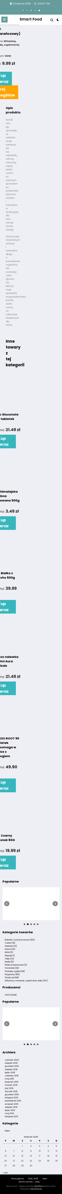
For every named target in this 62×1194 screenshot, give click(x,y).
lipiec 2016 (10, 1072)
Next (55, 903)
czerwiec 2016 (12, 1075)
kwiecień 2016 (11, 1081)
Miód (9, 952)
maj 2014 (9, 1113)
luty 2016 (9, 1088)
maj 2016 (9, 1078)
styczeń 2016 (11, 1091)
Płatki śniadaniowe (16, 964)
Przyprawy (12, 974)
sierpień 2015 (11, 1107)
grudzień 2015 (12, 1094)
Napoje (10, 955)
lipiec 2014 (10, 1110)
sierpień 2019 (11, 1063)
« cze (4, 1172)
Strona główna (17, 1178)
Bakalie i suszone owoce (20, 939)
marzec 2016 (11, 1085)
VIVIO (11, 994)
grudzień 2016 (12, 1066)
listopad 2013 (11, 1116)
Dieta (7, 1130)
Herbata (11, 946)
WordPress (38, 1186)
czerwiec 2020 (12, 1059)
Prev (6, 903)
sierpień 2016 (11, 1069)
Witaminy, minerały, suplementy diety (26, 980)
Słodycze (12, 977)
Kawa (10, 949)
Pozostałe (12, 968)
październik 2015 (13, 1100)
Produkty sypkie (15, 971)
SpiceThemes (36, 1189)
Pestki (9, 961)
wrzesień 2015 (11, 1104)
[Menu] (4, 19)
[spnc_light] (58, 20)
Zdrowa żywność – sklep (29, 1182)
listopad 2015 (11, 1097)
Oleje (9, 958)
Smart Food (31, 19)
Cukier (10, 942)
